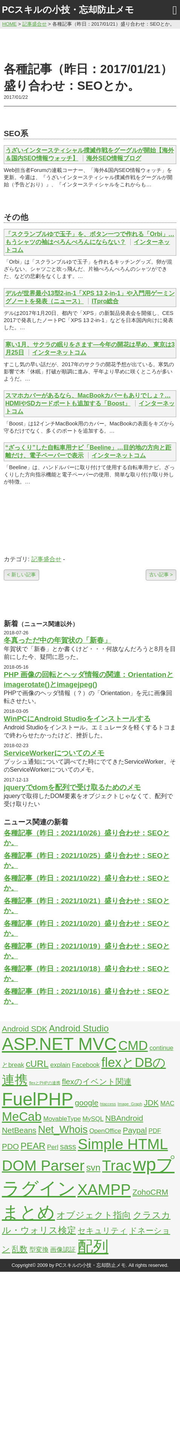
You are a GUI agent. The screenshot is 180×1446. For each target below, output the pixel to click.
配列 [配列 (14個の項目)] (93, 1246)
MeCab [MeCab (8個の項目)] (21, 1117)
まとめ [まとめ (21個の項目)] (28, 1212)
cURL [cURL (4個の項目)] (37, 1064)
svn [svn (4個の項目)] (93, 1167)
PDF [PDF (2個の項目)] (154, 1130)
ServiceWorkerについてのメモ (54, 753)
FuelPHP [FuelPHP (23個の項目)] (37, 1099)
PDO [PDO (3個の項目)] (10, 1146)
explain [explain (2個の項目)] (60, 1064)
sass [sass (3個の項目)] (68, 1146)
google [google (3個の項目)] (87, 1102)
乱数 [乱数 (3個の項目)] (19, 1249)
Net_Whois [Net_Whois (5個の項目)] (63, 1129)
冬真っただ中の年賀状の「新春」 (57, 640)
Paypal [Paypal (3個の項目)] (135, 1130)
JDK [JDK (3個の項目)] (151, 1102)
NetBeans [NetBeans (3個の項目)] (19, 1130)
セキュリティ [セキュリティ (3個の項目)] (102, 1230)
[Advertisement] (90, 44)
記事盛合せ (46, 559)
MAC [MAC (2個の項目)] (167, 1103)
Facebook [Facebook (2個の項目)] (86, 1064)
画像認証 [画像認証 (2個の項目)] (63, 1249)
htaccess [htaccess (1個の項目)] (108, 1104)
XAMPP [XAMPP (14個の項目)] (104, 1189)
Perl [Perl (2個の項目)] (52, 1147)
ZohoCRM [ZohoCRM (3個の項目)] (150, 1192)
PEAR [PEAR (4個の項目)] (33, 1146)
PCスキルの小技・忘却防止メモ (68, 10)
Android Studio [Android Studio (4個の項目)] (79, 1028)
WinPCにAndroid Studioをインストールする (77, 719)
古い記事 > (161, 574)
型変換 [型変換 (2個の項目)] (39, 1249)
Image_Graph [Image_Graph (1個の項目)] (129, 1104)
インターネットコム (59, 352)
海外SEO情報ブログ (113, 158)
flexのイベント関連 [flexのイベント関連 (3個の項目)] (96, 1081)
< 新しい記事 (21, 574)
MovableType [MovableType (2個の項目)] (62, 1118)
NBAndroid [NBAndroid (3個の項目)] (124, 1118)
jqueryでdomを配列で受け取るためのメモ (72, 787)
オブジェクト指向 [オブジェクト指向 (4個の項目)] (93, 1215)
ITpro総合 (105, 301)
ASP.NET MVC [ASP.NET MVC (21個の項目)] (59, 1044)
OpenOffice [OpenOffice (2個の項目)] (105, 1130)
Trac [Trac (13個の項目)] (116, 1165)
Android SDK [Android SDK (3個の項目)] (24, 1028)
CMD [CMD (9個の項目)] (133, 1045)
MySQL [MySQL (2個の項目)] (93, 1118)
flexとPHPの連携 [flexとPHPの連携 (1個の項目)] (44, 1083)
